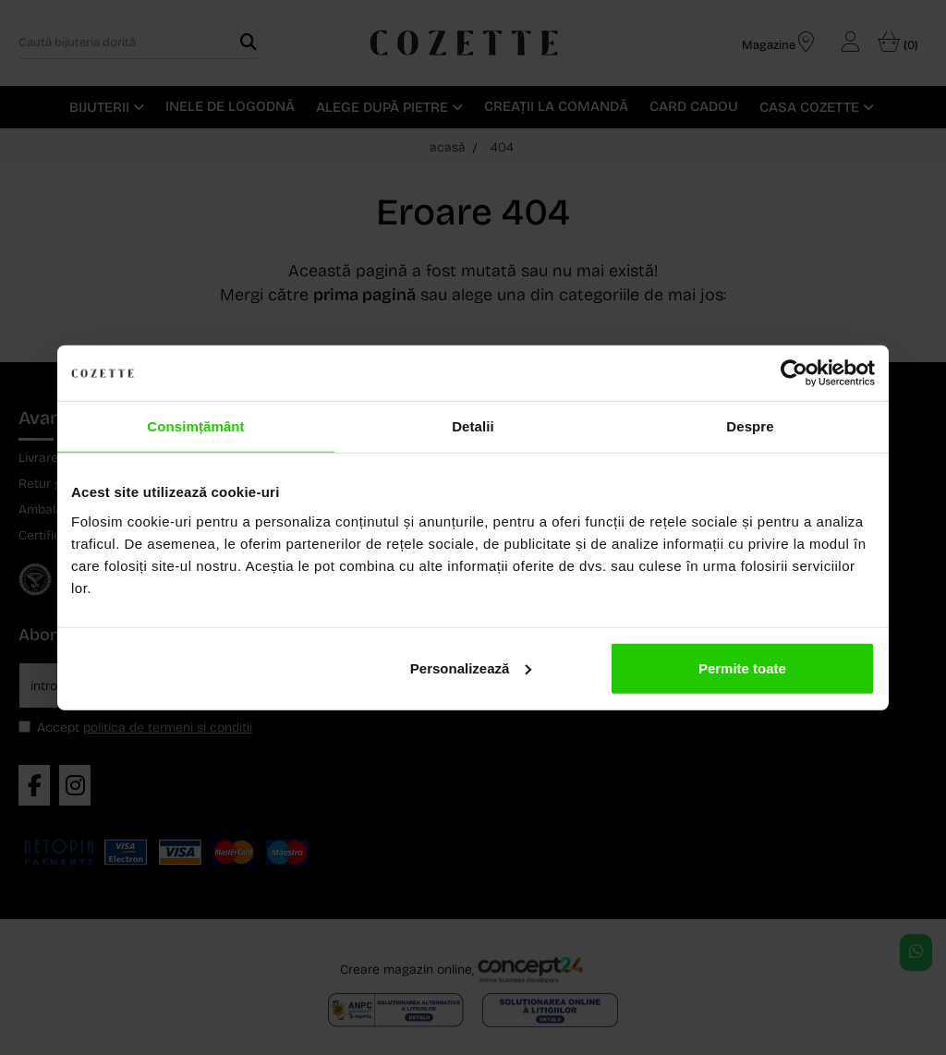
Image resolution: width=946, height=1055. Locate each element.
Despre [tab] (749, 426)
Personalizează (471, 667)
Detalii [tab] (473, 426)
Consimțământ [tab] (195, 426)
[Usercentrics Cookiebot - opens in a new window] (794, 373)
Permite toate (742, 667)
